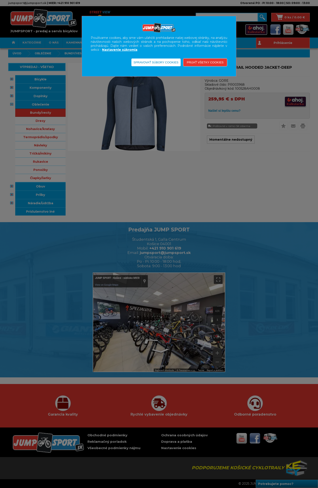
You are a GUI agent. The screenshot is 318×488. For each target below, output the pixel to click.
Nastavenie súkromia (119, 50)
